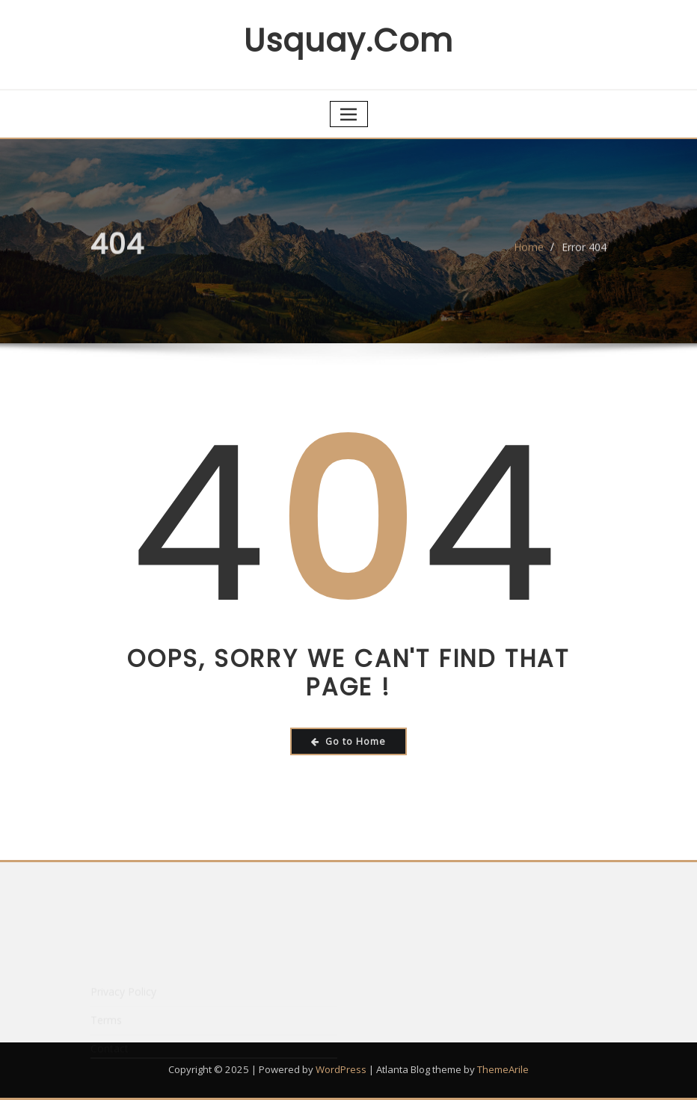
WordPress (341, 1069)
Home (529, 252)
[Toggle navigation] (349, 114)
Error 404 (584, 252)
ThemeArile (503, 1069)
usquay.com (348, 41)
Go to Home (348, 741)
